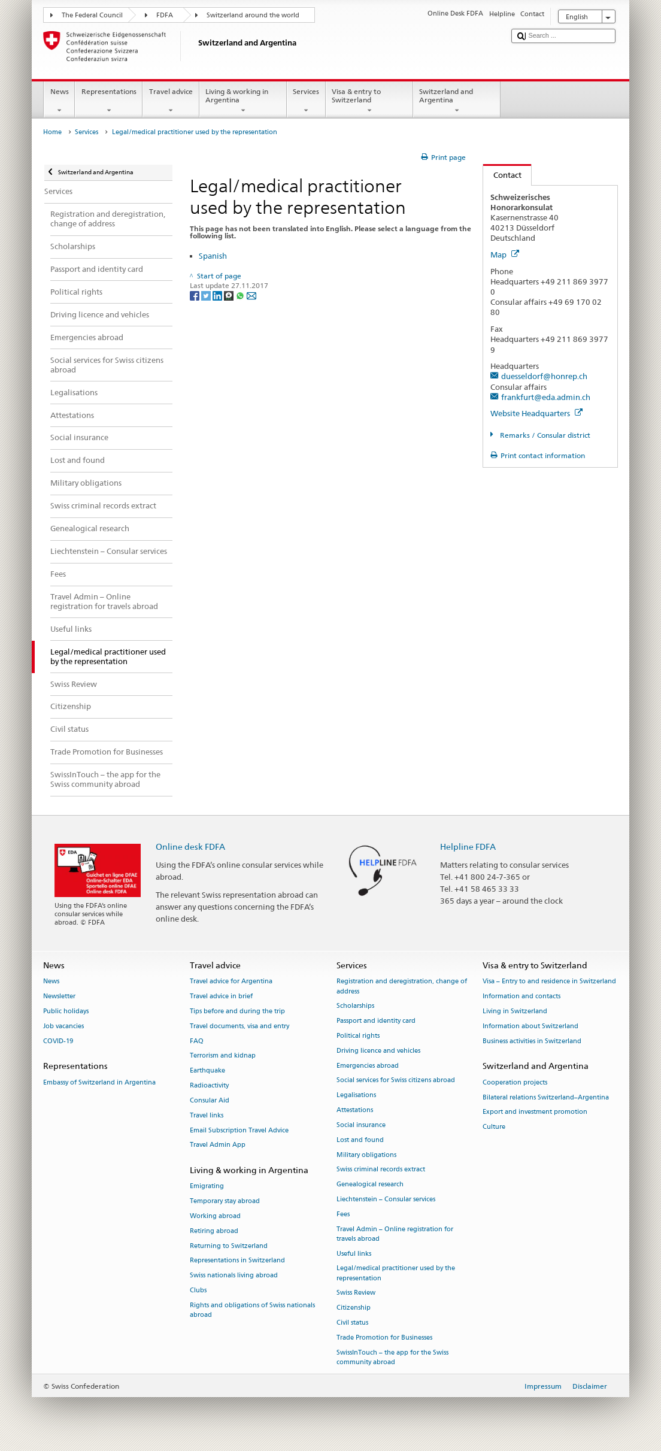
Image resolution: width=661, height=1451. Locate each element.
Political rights (358, 1036)
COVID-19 (58, 1041)
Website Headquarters (536, 413)
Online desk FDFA (190, 846)
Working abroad (215, 1216)
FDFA (164, 15)
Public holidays (66, 1011)
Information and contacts (521, 997)
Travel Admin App (217, 1145)
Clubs (198, 1290)
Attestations (354, 1110)
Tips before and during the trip (237, 1011)
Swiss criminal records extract (380, 1170)
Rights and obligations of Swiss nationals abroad (252, 1310)
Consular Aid (209, 1100)
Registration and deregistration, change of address (401, 986)
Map (504, 254)
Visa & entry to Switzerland (369, 101)
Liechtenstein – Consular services (385, 1199)
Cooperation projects (515, 1082)
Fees (343, 1214)
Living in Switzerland (515, 1011)
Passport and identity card (376, 1021)
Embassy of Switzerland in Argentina (99, 1082)
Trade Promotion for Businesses (384, 1337)
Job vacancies (63, 1026)
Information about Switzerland (530, 1026)
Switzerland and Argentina (457, 101)
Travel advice (170, 101)
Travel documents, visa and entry (239, 1026)
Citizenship (353, 1308)
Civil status (352, 1322)
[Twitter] (207, 295)
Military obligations (366, 1155)
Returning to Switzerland (229, 1246)
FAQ (197, 1041)
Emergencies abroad (367, 1066)
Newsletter (59, 997)
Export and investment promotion (535, 1112)
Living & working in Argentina (243, 101)
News (59, 101)
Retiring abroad (214, 1231)
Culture (494, 1127)
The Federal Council (92, 15)
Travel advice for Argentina (231, 982)
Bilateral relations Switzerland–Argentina (546, 1097)
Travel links (206, 1115)
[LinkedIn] (218, 295)
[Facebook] (195, 295)
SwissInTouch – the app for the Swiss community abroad (392, 1357)
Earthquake (207, 1071)
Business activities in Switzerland (532, 1041)
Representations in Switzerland (237, 1261)
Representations (108, 101)
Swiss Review (355, 1293)
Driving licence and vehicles (378, 1051)
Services (306, 101)
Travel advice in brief (221, 997)
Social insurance (361, 1125)
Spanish (213, 255)
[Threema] (229, 295)
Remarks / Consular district (544, 435)
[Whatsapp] (241, 295)
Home (52, 132)
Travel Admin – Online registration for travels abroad (394, 1234)
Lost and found (360, 1140)
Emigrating (207, 1187)
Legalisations (356, 1095)
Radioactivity (209, 1085)
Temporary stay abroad (225, 1201)
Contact (502, 175)
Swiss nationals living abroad (234, 1276)
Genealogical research (370, 1185)
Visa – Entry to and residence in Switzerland (549, 982)
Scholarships (355, 1006)
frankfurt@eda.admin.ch (545, 397)
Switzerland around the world (253, 15)
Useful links (353, 1254)
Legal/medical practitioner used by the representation (395, 1273)
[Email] (251, 295)
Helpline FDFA (468, 846)
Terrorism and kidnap (223, 1056)
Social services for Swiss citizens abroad (395, 1081)
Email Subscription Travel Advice (239, 1130)
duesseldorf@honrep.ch (544, 376)
